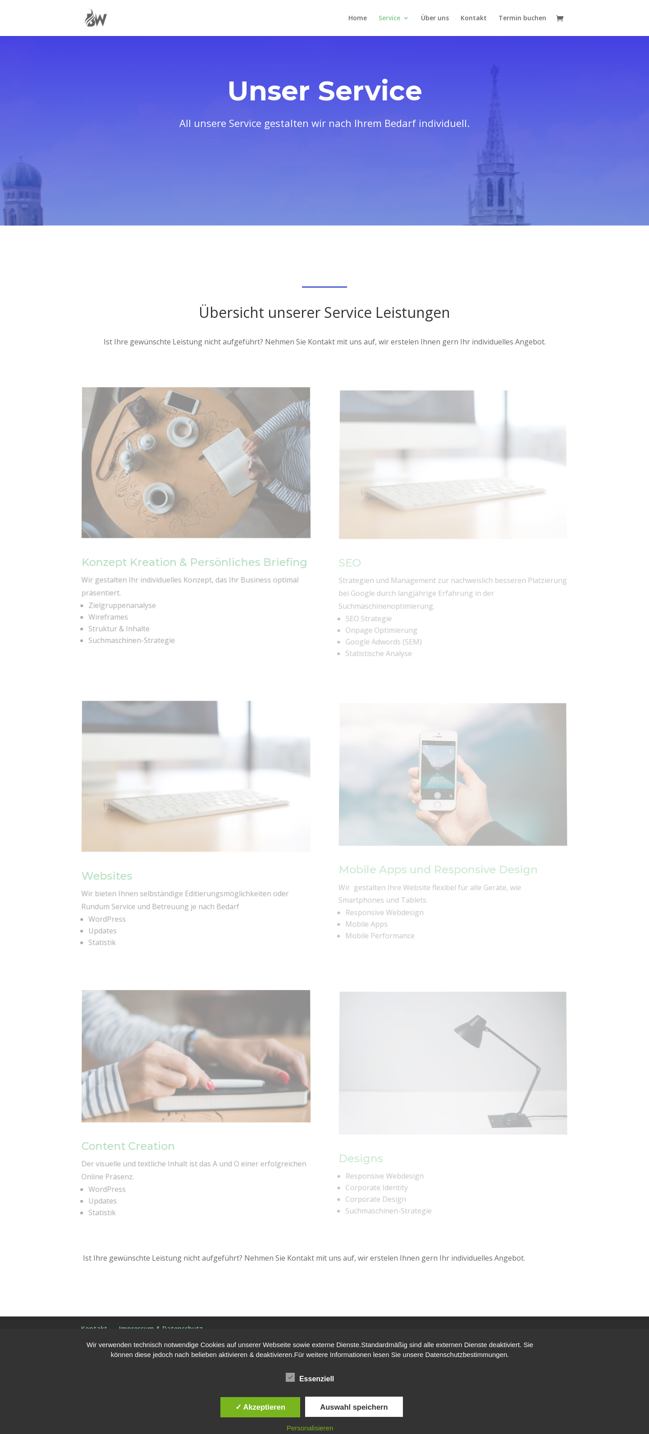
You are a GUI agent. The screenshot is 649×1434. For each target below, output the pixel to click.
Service (389, 18)
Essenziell (310, 1378)
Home (357, 18)
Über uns (435, 18)
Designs (361, 1159)
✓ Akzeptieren (260, 1407)
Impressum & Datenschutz (161, 1328)
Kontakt (474, 18)
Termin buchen (522, 18)
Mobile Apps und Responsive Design (438, 870)
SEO (351, 564)
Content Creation (128, 1147)
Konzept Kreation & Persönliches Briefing (194, 563)
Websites (107, 877)
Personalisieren (310, 1428)
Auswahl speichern (354, 1407)
